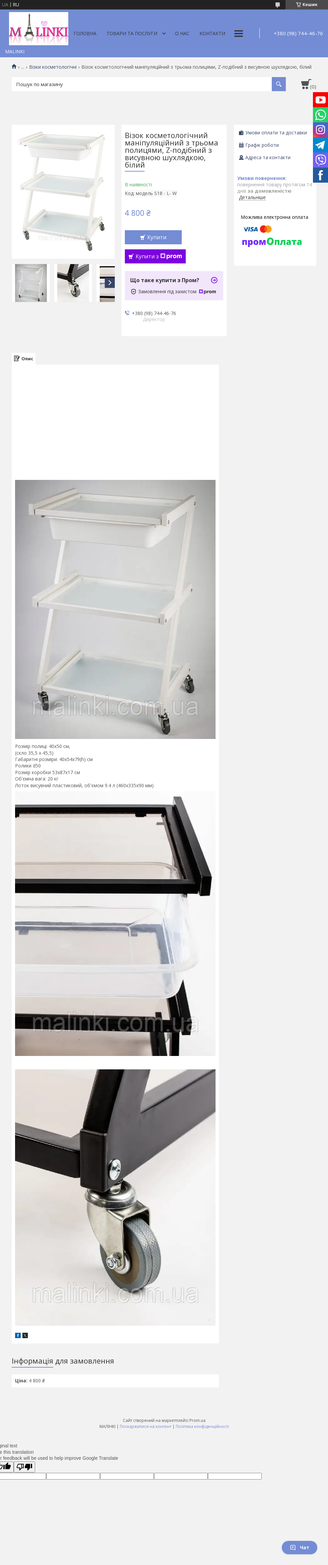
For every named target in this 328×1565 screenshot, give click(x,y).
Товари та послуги (131, 33)
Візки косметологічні (53, 67)
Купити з (159, 256)
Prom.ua (197, 1420)
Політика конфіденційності (202, 1426)
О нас (182, 33)
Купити (156, 237)
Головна (85, 33)
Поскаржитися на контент (145, 1426)
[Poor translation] (24, 1467)
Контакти (212, 33)
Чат (299, 1547)
